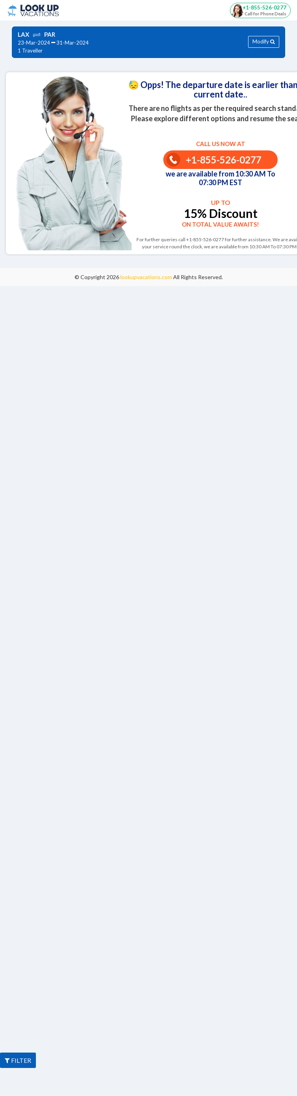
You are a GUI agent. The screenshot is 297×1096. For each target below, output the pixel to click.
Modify (263, 41)
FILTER (18, 1060)
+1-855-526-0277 (214, 160)
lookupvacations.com (146, 277)
